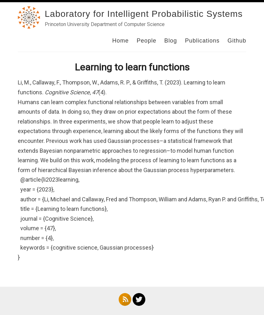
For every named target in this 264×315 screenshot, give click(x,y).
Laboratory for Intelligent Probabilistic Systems (144, 14)
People (146, 40)
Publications (202, 40)
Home (120, 40)
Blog (170, 40)
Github (237, 40)
